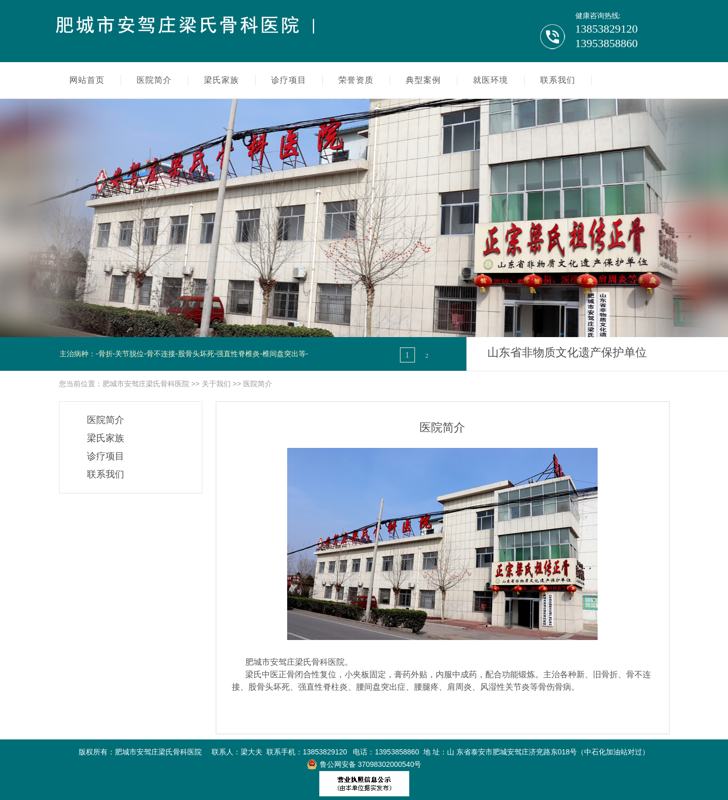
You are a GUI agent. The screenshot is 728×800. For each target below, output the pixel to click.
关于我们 (216, 384)
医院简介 (257, 384)
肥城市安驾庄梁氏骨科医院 (145, 384)
